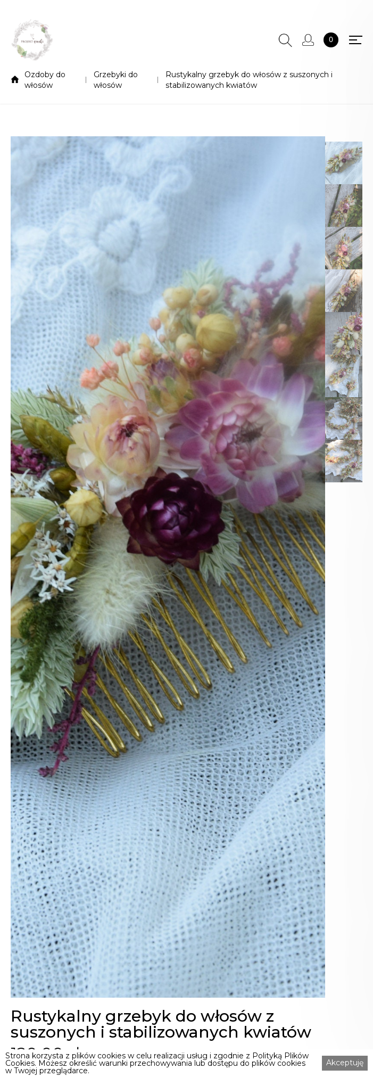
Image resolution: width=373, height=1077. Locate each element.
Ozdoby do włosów (44, 80)
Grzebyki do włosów (116, 80)
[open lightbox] (168, 567)
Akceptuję (344, 1062)
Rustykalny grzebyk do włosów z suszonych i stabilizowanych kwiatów (249, 80)
